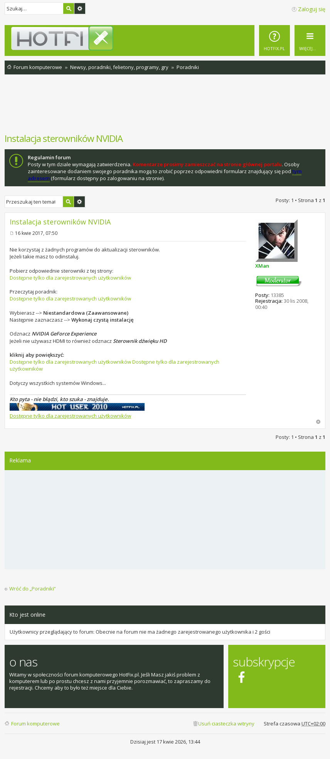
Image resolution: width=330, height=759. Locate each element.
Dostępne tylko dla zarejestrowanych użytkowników (70, 277)
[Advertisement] (165, 107)
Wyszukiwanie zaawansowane (79, 8)
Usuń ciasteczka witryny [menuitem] (226, 723)
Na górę (318, 422)
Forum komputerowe (35, 723)
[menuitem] (274, 40)
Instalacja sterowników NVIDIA (64, 138)
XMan (262, 265)
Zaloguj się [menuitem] (311, 9)
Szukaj (68, 8)
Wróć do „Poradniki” (32, 588)
